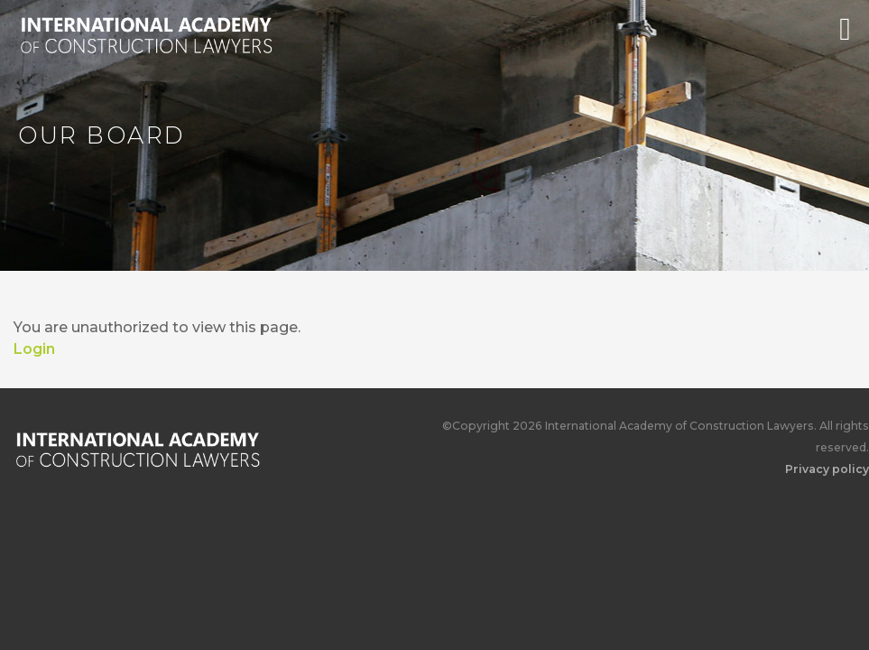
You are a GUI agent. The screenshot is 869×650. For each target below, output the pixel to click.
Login (34, 349)
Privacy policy (827, 469)
